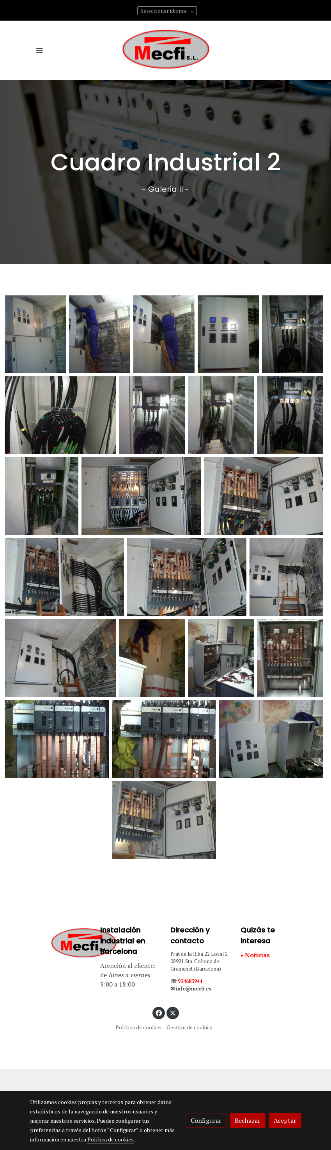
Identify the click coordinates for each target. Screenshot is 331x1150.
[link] (165, 50)
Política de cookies (138, 1027)
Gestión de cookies (189, 1027)
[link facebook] (158, 1013)
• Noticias (255, 955)
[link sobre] (60, 943)
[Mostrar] (35, 334)
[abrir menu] (39, 50)
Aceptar (285, 1120)
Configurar (206, 1120)
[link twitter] (172, 1013)
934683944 (190, 981)
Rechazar (247, 1120)
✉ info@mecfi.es (190, 988)
